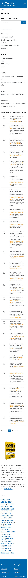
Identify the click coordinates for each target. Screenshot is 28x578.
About (3, 565)
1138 (6, 506)
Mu (2, 525)
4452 (8, 534)
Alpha (3, 499)
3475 (9, 525)
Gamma (3, 504)
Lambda (3, 522)
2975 (8, 522)
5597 (9, 550)
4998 (11, 539)
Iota (2, 518)
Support (4, 569)
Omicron (4, 532)
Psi (2, 550)
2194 (6, 511)
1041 (9, 502)
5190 (9, 541)
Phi (2, 546)
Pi (1, 534)
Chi (2, 548)
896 (6, 502)
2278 (9, 513)
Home (2, 9)
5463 (5, 548)
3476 (4, 527)
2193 (12, 508)
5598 (7, 553)
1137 (12, 504)
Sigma (3, 539)
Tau (2, 541)
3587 (8, 529)
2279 (6, 515)
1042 (8, 504)
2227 (10, 511)
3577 (9, 527)
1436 (7, 508)
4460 (5, 536)
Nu (2, 527)
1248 (10, 506)
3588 (8, 532)
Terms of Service (19, 576)
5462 (9, 546)
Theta (3, 515)
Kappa (3, 520)
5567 (4, 550)
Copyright (17, 565)
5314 (5, 546)
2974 (11, 520)
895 (8, 499)
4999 (5, 541)
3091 (12, 522)
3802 (4, 534)
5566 (9, 548)
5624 (12, 553)
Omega (3, 553)
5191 (8, 543)
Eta (2, 513)
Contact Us (5, 572)
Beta (2, 502)
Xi (1, 529)
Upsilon (3, 543)
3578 (4, 529)
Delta (2, 506)
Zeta (2, 511)
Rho (2, 536)
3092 (5, 525)
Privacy (16, 569)
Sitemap (17, 572)
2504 (7, 520)
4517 (9, 536)
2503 (10, 518)
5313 (12, 543)
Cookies (3, 576)
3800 (13, 532)
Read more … (8, 489)
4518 (7, 539)
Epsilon (3, 508)
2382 (11, 515)
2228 (5, 513)
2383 (5, 518)
